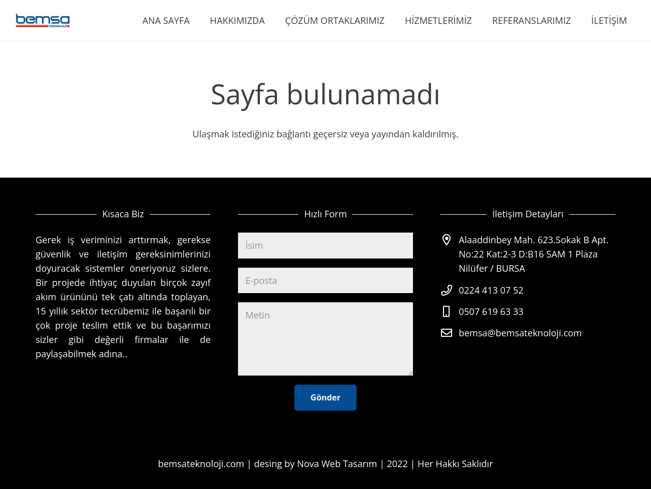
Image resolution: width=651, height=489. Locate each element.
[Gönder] (325, 398)
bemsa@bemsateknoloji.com (520, 333)
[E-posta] (325, 280)
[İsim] (325, 245)
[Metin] (325, 339)
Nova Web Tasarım (337, 463)
